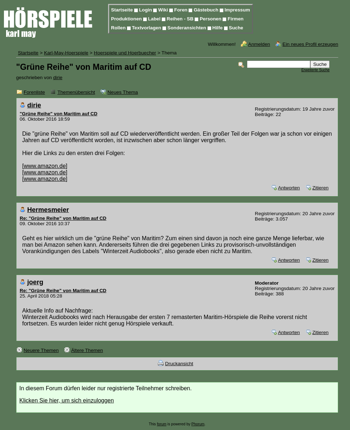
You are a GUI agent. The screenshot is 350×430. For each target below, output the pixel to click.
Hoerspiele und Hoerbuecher (125, 52)
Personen (211, 18)
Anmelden (259, 44)
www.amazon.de (44, 166)
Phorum (197, 424)
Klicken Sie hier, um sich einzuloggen (66, 400)
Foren (181, 10)
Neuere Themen (41, 350)
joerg (35, 282)
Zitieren (320, 187)
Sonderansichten (187, 27)
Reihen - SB (181, 18)
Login (146, 10)
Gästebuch (207, 10)
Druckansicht (179, 363)
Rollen (119, 27)
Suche (236, 27)
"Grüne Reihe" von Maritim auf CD (58, 113)
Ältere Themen (87, 350)
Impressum (237, 10)
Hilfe (218, 27)
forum (161, 424)
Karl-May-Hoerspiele (66, 52)
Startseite (122, 10)
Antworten (289, 187)
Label (155, 18)
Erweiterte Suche (315, 70)
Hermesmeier (48, 209)
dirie (58, 77)
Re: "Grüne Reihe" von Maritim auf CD (63, 218)
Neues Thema (122, 92)
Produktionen (127, 18)
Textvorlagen (147, 27)
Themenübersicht (76, 92)
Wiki (163, 10)
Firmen (235, 18)
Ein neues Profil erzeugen (310, 44)
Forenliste (34, 92)
